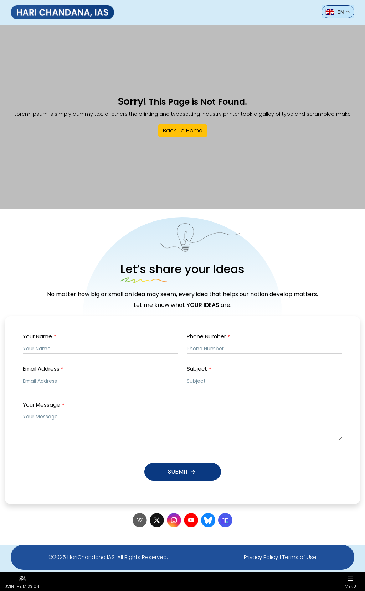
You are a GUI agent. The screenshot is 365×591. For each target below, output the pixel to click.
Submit (182, 471)
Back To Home (182, 130)
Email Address (43, 369)
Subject (199, 369)
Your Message (43, 405)
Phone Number (208, 337)
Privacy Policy (261, 557)
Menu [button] (350, 582)
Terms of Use (299, 557)
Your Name (39, 337)
